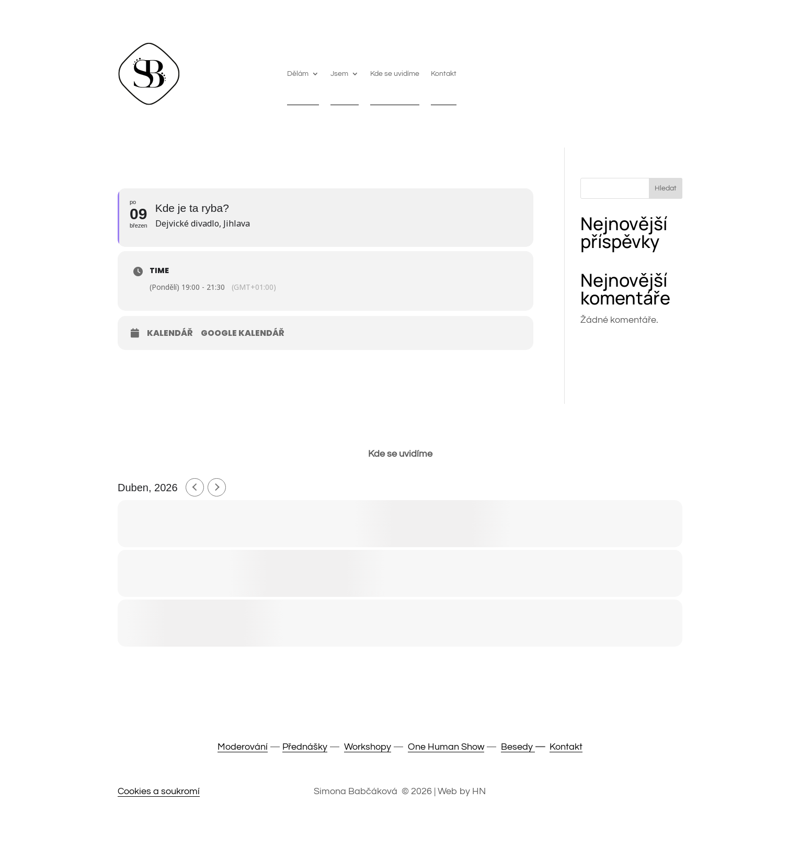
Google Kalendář (242, 333)
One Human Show (446, 747)
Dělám (297, 73)
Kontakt (443, 73)
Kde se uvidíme (394, 73)
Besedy (518, 747)
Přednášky (304, 747)
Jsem (339, 73)
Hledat (666, 188)
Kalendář (170, 333)
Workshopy (367, 747)
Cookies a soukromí (159, 791)
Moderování (243, 747)
